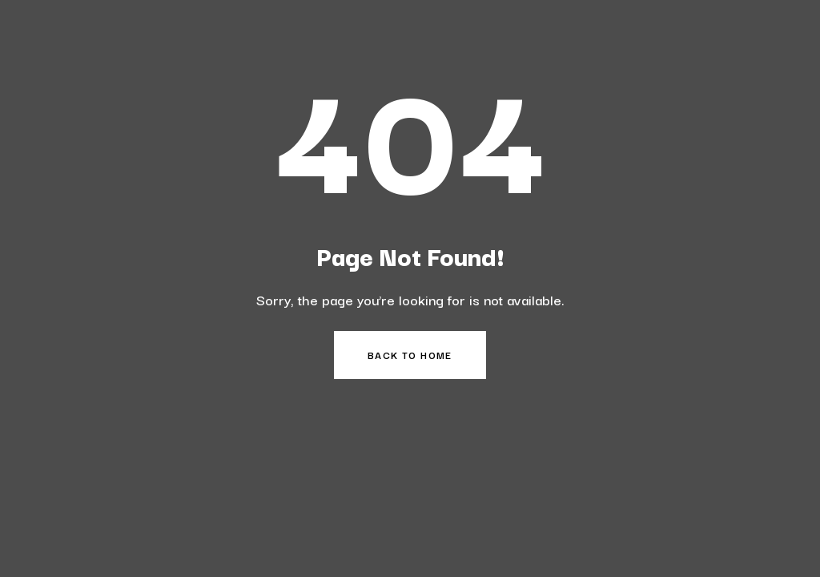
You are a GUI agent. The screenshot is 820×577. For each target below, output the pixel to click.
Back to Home (410, 354)
